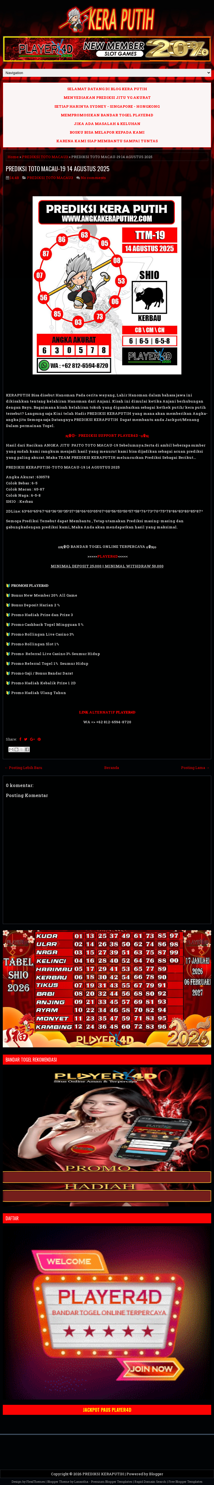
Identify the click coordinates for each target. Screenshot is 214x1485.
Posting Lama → (195, 767)
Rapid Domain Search (150, 1481)
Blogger (156, 1473)
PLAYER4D (107, 556)
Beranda (111, 767)
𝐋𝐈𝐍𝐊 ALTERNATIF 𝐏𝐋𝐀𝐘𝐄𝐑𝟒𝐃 (107, 712)
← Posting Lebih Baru (23, 767)
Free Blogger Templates (185, 1481)
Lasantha (81, 1481)
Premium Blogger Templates (111, 1481)
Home (13, 156)
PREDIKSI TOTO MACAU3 (45, 156)
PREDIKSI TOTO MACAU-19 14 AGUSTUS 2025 (58, 168)
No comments (93, 177)
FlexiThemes (35, 1481)
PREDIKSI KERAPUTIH (103, 1473)
